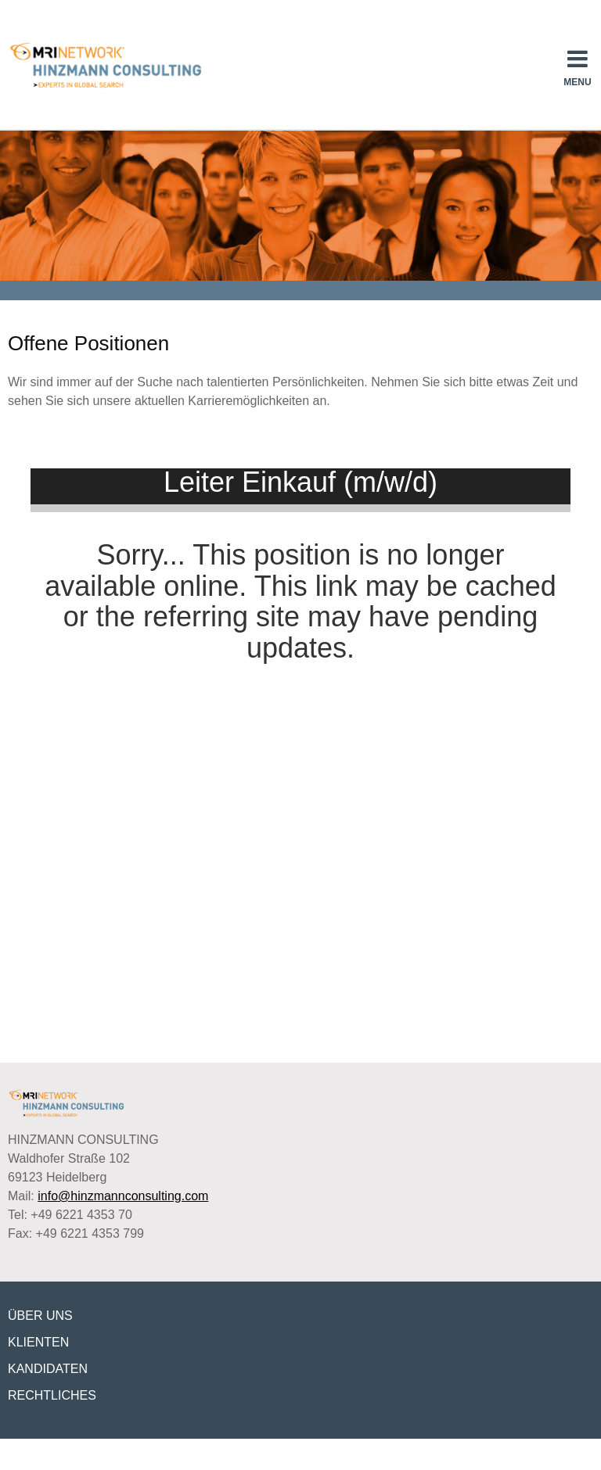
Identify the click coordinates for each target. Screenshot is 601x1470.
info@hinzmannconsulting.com (123, 1196)
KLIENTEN (38, 1342)
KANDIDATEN (48, 1368)
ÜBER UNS (40, 1315)
